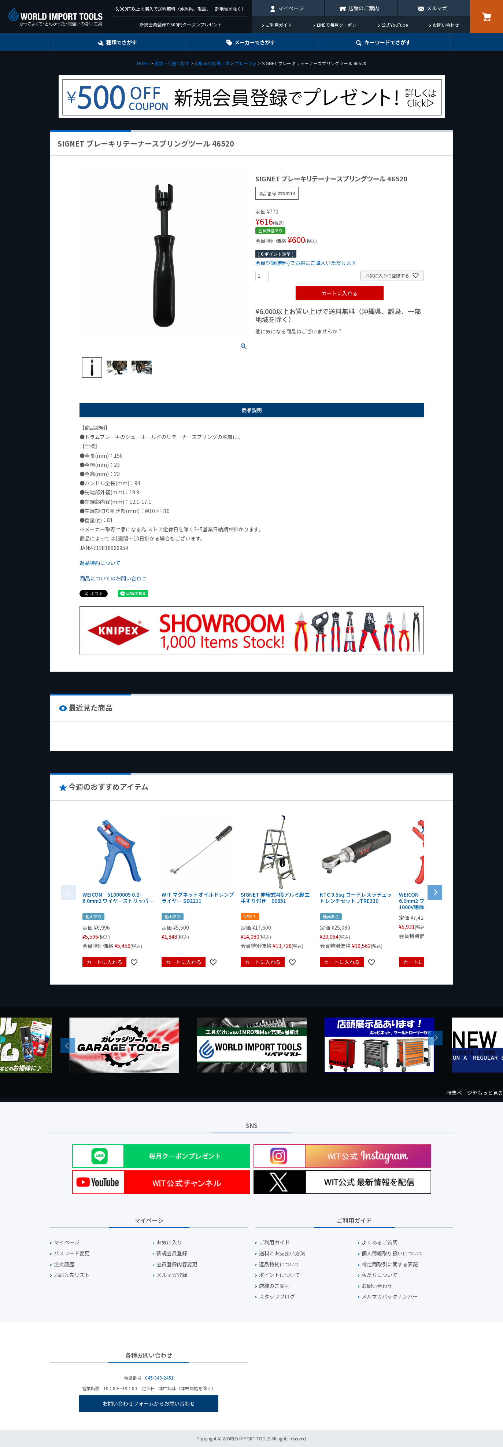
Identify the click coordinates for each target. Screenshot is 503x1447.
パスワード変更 (72, 1253)
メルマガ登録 (171, 1274)
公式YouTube (394, 25)
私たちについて (379, 1274)
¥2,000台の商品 (373, 343)
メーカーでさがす (254, 42)
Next (435, 1038)
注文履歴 (64, 1264)
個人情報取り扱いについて (392, 1253)
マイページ (291, 8)
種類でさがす (121, 42)
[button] (435, 892)
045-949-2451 (159, 1377)
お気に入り (169, 1242)
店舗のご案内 (363, 8)
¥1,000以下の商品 (279, 343)
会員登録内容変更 (176, 1264)
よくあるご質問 (379, 1242)
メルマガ (436, 8)
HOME (143, 63)
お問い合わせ (446, 25)
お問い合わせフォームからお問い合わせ (149, 1403)
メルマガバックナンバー (390, 1296)
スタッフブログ (277, 1296)
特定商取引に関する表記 (390, 1264)
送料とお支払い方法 (282, 1253)
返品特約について (100, 562)
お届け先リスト (72, 1274)
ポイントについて (279, 1274)
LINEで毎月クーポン (336, 25)
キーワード (388, 42)
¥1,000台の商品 (328, 343)
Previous (67, 1045)
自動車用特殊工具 (212, 63)
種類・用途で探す (171, 63)
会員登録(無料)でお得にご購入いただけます (305, 262)
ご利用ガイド (279, 25)
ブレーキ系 (246, 63)
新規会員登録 (171, 1253)
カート (486, 16)
